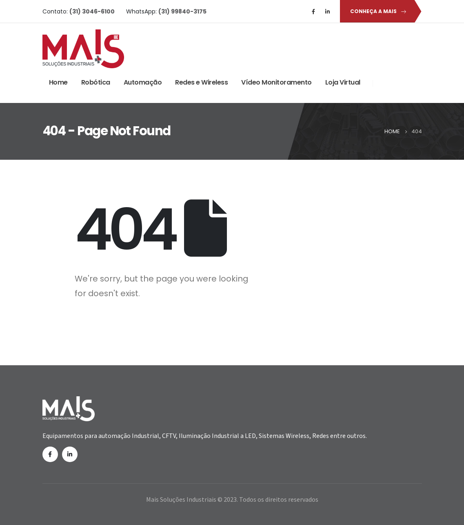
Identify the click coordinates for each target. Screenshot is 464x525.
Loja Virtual (342, 82)
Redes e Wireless (201, 82)
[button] (376, 11)
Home (58, 82)
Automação (143, 82)
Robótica (95, 82)
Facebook (50, 454)
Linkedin (70, 454)
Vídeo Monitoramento (276, 82)
